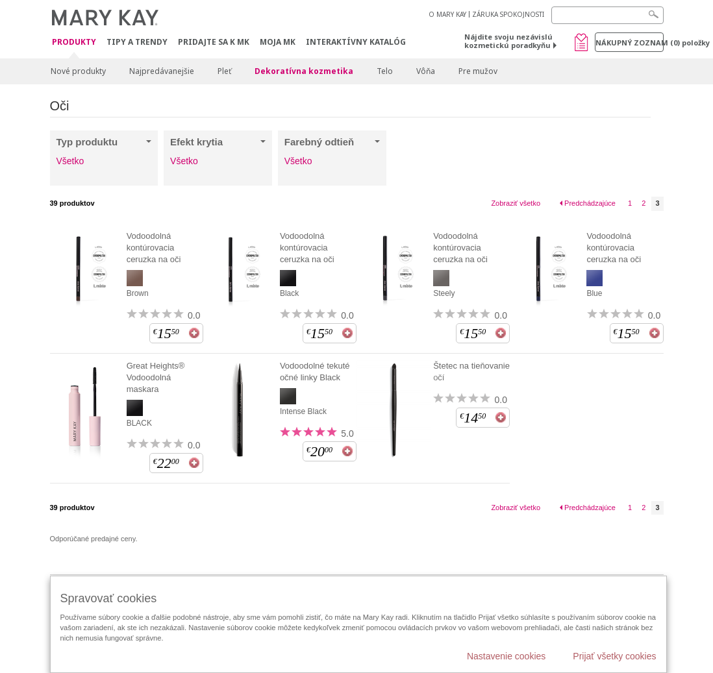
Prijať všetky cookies (614, 656)
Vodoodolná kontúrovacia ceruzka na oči (154, 247)
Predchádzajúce (590, 203)
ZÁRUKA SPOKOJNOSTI (508, 14)
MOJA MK (277, 42)
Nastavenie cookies (506, 656)
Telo (385, 71)
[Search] (607, 15)
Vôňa (425, 71)
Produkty (74, 42)
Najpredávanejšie (161, 71)
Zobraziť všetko (515, 203)
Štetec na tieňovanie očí (471, 371)
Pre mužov (477, 71)
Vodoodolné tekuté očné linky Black (315, 371)
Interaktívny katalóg (356, 42)
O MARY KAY (447, 14)
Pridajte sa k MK (213, 42)
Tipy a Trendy (137, 42)
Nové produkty (78, 71)
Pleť (224, 71)
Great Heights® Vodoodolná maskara (156, 377)
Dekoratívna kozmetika (304, 71)
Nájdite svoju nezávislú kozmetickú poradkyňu (508, 40)
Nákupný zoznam (629, 42)
